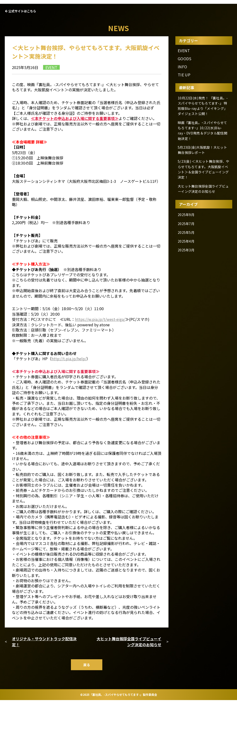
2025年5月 (187, 275)
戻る (86, 716)
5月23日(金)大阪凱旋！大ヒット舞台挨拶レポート (202, 199)
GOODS (185, 110)
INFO (182, 118)
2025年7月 (187, 266)
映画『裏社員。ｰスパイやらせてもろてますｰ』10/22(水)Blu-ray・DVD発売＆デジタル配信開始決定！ (203, 182)
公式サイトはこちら (22, 62)
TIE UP (184, 126)
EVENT (184, 102)
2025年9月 (187, 258)
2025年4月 (187, 283)
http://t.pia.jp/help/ (68, 410)
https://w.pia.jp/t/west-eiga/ (100, 371)
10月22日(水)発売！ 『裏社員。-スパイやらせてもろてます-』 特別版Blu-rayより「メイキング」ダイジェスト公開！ (203, 158)
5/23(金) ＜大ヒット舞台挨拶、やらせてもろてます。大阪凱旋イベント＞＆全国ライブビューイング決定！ (203, 217)
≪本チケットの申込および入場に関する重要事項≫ (74, 170)
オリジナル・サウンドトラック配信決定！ (44, 693)
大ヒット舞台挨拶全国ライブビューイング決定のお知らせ (129, 693)
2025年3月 (187, 291)
